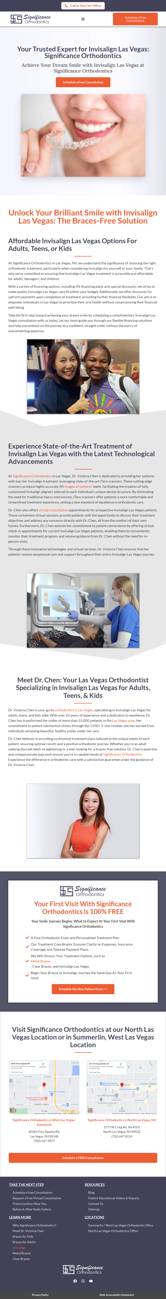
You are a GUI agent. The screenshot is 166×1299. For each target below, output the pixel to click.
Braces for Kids (23, 1236)
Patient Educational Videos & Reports (114, 1198)
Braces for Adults (24, 1242)
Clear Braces (21, 1259)
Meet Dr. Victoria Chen (28, 1231)
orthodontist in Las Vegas (74, 710)
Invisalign (19, 1247)
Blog (91, 1192)
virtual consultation (53, 510)
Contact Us (95, 1204)
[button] (83, 19)
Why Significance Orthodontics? (34, 1225)
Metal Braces (41, 961)
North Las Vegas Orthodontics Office (113, 1231)
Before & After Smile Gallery (32, 1209)
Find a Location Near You (29, 1204)
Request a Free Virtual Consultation (37, 1198)
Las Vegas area (123, 720)
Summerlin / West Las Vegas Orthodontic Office (120, 1225)
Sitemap (94, 1209)
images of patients (78, 486)
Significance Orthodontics (32, 476)
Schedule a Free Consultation (32, 1192)
